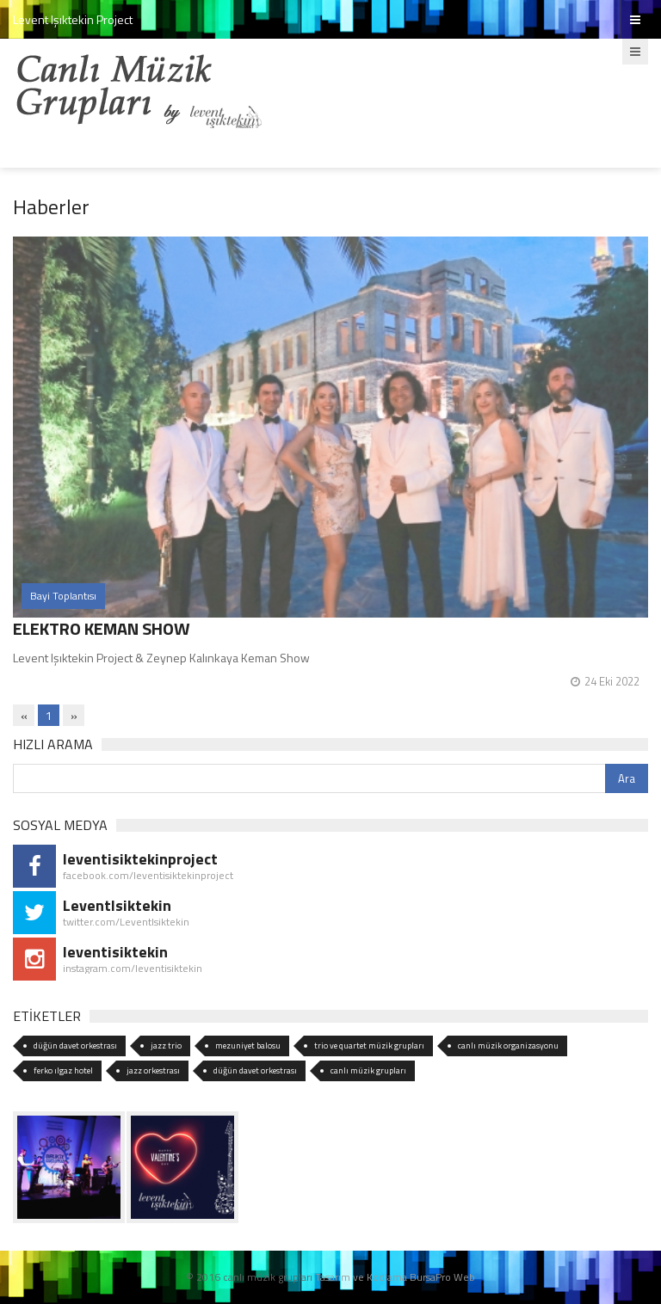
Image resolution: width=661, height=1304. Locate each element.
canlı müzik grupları (368, 1070)
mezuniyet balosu (248, 1045)
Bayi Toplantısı (63, 595)
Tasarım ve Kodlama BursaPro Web (395, 1277)
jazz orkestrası (153, 1070)
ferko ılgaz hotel (63, 1070)
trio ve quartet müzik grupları (369, 1045)
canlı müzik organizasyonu (508, 1045)
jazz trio (166, 1045)
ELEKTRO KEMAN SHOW (101, 628)
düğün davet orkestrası (75, 1045)
